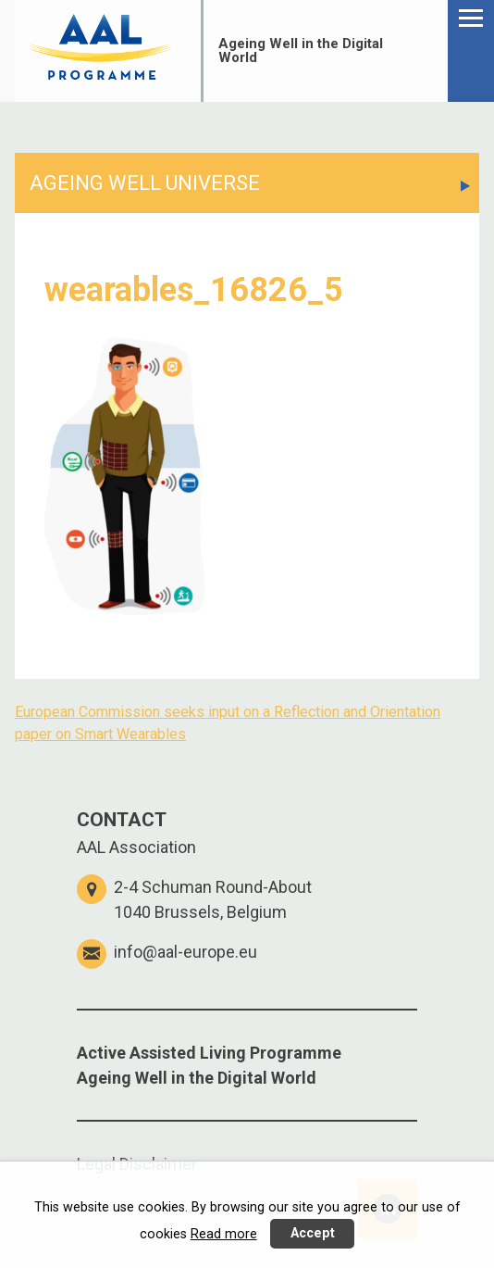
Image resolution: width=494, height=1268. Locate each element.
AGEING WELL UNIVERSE (145, 183)
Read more (224, 1234)
